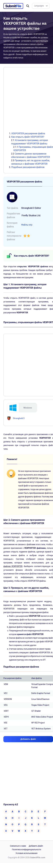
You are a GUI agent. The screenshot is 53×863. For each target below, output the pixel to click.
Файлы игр (26, 224)
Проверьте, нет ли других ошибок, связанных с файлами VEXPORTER (30, 162)
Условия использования (26, 853)
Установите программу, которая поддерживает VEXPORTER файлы (29, 142)
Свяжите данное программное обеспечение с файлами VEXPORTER (30, 155)
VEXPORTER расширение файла (28, 133)
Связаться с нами (18, 845)
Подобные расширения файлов (27, 167)
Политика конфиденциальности (26, 849)
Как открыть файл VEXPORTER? (27, 137)
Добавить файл (36, 845)
